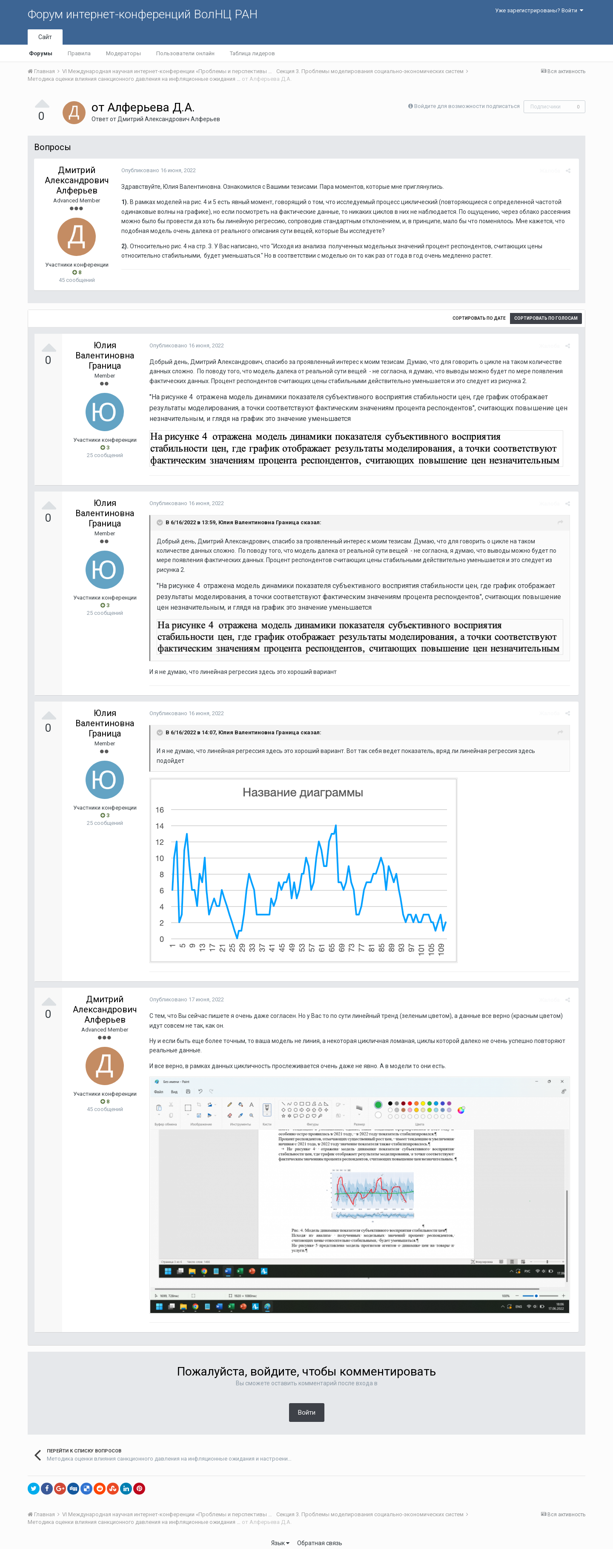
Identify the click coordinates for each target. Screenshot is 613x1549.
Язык (280, 1536)
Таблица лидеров (252, 53)
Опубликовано (156, 170)
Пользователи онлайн (185, 53)
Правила (79, 53)
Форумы (40, 53)
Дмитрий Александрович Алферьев (168, 119)
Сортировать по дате (479, 318)
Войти (306, 1406)
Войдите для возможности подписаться (467, 106)
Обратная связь (319, 1536)
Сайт (45, 37)
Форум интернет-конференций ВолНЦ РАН (143, 14)
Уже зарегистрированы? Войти (539, 10)
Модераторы (123, 53)
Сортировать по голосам (546, 318)
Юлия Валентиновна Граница (104, 355)
